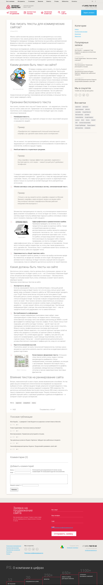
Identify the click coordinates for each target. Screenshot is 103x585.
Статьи (8, 554)
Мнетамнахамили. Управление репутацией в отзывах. (27, 434)
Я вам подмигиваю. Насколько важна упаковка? (25, 428)
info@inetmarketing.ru (91, 550)
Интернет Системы (72, 547)
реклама (87, 114)
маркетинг (18, 403)
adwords (87, 109)
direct (82, 120)
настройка (78, 112)
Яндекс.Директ (91, 125)
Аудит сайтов (63, 12)
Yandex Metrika (79, 117)
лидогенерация (79, 109)
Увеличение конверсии (48, 12)
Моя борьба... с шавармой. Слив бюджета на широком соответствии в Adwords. (35, 422)
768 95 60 (89, 546)
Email (11, 472)
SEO (76, 122)
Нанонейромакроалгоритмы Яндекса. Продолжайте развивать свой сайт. (33, 446)
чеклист (93, 120)
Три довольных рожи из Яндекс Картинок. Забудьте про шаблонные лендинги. (35, 440)
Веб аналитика (79, 114)
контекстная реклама (84, 122)
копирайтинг (26, 403)
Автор (12, 470)
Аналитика (78, 34)
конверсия (87, 128)
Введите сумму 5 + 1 (16, 485)
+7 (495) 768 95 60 (89, 6)
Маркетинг (78, 36)
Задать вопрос (88, 13)
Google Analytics (89, 117)
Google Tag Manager (80, 125)
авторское (85, 106)
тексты (34, 403)
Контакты (9, 552)
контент (77, 120)
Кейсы (77, 29)
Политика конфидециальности (63, 527)
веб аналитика (79, 128)
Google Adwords (87, 112)
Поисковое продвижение (14, 12)
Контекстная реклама (31, 12)
